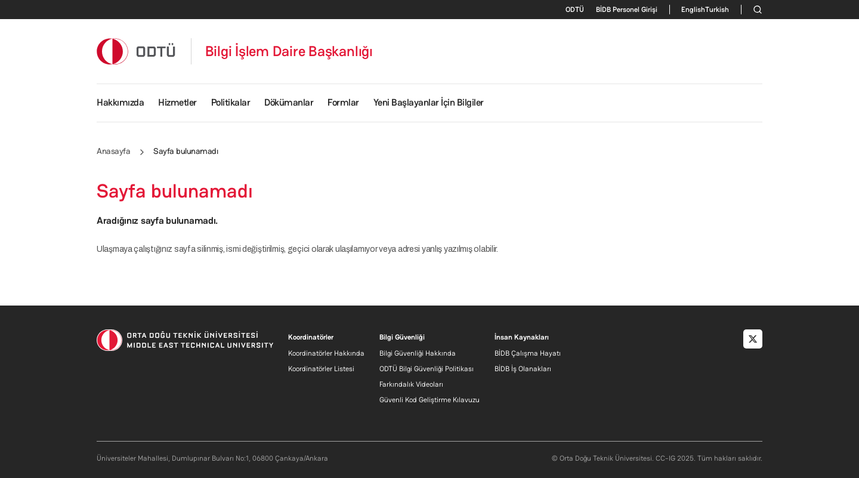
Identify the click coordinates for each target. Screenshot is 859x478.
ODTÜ (575, 9)
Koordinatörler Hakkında (326, 353)
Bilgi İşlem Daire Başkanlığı (289, 51)
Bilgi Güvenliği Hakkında (417, 353)
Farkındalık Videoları (411, 384)
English (693, 9)
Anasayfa (113, 151)
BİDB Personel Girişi (626, 9)
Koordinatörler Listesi (321, 369)
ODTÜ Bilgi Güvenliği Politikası (426, 369)
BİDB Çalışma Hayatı (528, 353)
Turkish (717, 9)
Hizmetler (177, 102)
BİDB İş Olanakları (523, 369)
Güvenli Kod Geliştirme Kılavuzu (429, 400)
